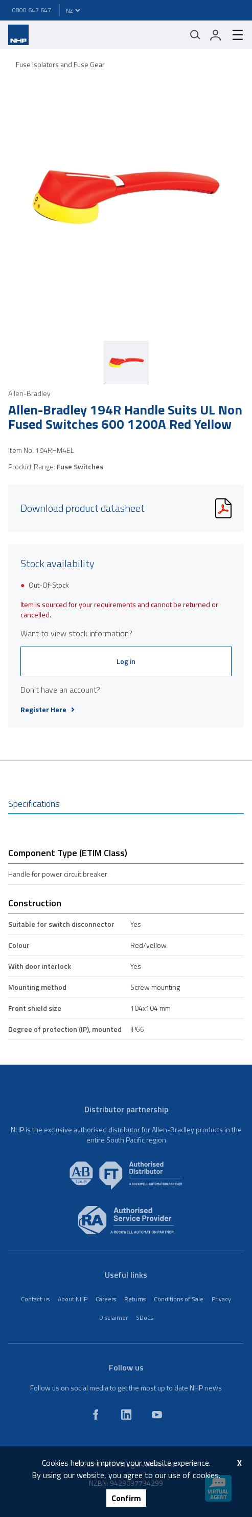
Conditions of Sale (178, 1299)
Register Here (47, 709)
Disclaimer (113, 1317)
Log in (126, 661)
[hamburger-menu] (233, 34)
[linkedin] (126, 1414)
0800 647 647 (31, 10)
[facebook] (95, 1414)
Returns (135, 1299)
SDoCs (144, 1317)
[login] (215, 34)
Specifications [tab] (34, 804)
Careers (106, 1299)
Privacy (221, 1299)
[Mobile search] (195, 34)
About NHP (72, 1299)
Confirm (126, 1498)
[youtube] (157, 1414)
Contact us (35, 1299)
